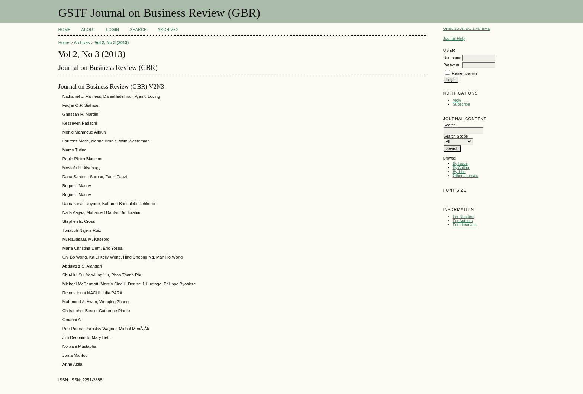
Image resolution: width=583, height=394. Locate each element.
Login (112, 30)
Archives (168, 30)
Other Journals (465, 176)
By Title (459, 172)
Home (64, 30)
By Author (461, 168)
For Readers (463, 217)
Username (452, 58)
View (457, 100)
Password (452, 65)
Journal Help (454, 38)
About (88, 30)
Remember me (465, 73)
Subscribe (461, 104)
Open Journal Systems (466, 28)
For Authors (463, 221)
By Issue (460, 163)
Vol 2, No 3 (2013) (111, 42)
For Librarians (465, 225)
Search (138, 30)
